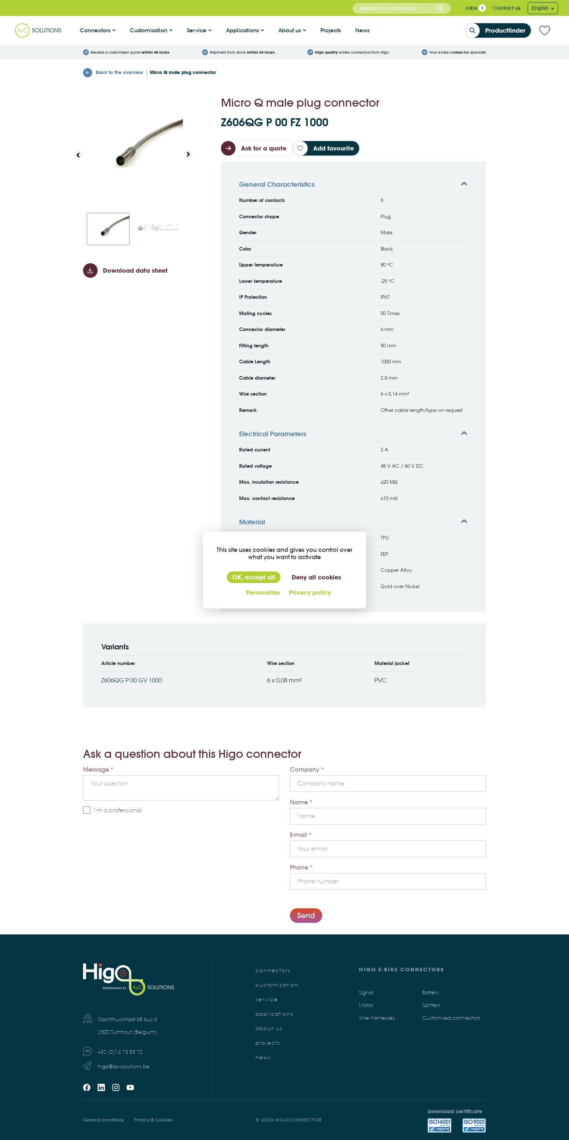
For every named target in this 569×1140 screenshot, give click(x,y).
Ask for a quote (263, 148)
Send (306, 915)
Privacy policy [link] (310, 592)
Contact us (506, 8)
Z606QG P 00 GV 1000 (131, 680)
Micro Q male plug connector (183, 72)
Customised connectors (451, 1018)
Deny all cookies (316, 577)
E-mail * (301, 835)
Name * (301, 802)
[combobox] (402, 8)
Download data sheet (135, 270)
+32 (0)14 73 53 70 (120, 1052)
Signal (366, 993)
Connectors (95, 30)
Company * (307, 769)
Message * (98, 769)
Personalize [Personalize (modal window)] (263, 592)
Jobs (471, 8)
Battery (430, 993)
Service (196, 30)
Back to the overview (113, 72)
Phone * (301, 867)
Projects (330, 30)
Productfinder (497, 30)
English (541, 8)
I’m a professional (118, 810)
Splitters (431, 1005)
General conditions (103, 1120)
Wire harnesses (377, 1018)
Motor (366, 1005)
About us (289, 30)
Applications (242, 30)
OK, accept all (253, 577)
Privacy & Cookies (153, 1120)
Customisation (148, 30)
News (362, 30)
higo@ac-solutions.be (124, 1066)
